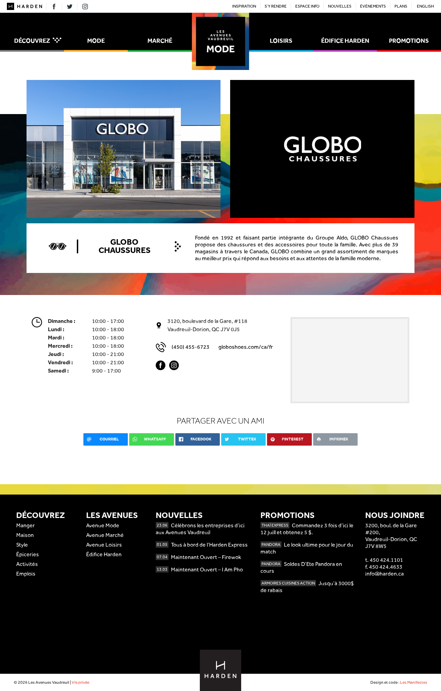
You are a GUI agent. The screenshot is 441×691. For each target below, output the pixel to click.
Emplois (25, 573)
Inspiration (244, 6)
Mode (96, 40)
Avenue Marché (105, 535)
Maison (25, 535)
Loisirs (281, 40)
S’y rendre (276, 6)
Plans (400, 6)
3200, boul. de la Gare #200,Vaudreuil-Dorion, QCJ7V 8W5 (391, 535)
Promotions (409, 40)
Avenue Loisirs (104, 544)
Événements (373, 6)
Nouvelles (339, 6)
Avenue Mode (102, 525)
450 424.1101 (386, 560)
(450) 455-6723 (190, 347)
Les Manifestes (413, 682)
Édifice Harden (345, 40)
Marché (159, 40)
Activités (27, 564)
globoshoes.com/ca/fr (245, 347)
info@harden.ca (384, 573)
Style (22, 544)
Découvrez (37, 40)
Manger (25, 525)
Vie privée (80, 682)
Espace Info (307, 6)
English (425, 6)
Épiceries (27, 554)
